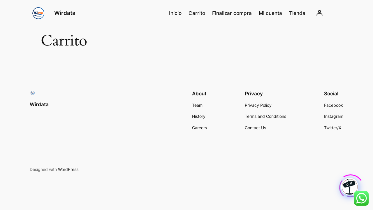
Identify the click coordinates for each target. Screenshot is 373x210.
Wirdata (64, 12)
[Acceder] (320, 13)
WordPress (68, 169)
